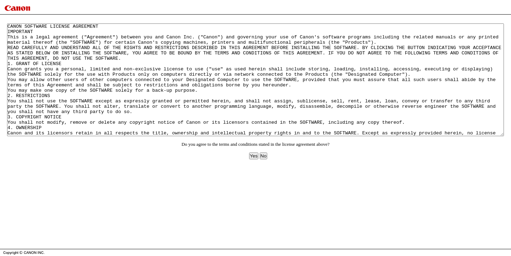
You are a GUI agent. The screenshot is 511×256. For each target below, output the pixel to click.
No (263, 178)
